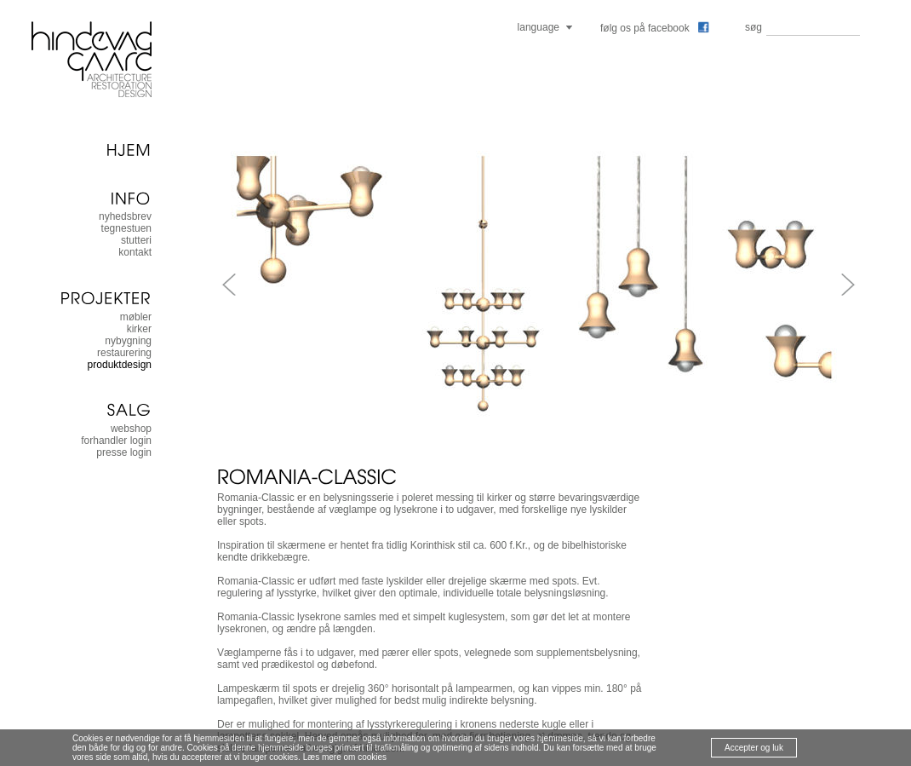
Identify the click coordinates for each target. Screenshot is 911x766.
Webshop (131, 429)
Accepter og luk (754, 747)
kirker (139, 329)
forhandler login (116, 440)
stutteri (136, 240)
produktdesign (120, 365)
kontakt (135, 252)
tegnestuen (126, 228)
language (538, 27)
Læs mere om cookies (345, 757)
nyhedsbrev (125, 216)
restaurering (124, 353)
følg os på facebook (654, 28)
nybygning (128, 341)
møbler (136, 317)
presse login (124, 452)
